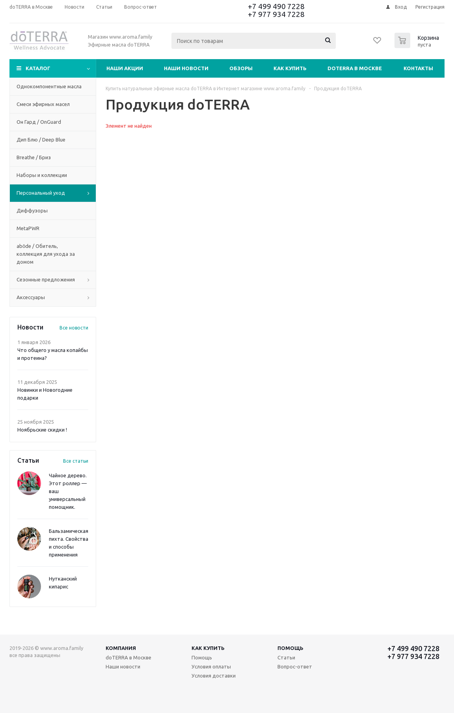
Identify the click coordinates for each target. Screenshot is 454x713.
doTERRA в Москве (354, 68)
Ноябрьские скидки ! (42, 429)
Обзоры (241, 68)
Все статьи (75, 461)
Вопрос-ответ (294, 666)
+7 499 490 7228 (276, 6)
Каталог (38, 68)
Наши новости (186, 68)
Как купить (290, 68)
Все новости (74, 327)
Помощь (290, 648)
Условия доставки (214, 675)
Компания (121, 648)
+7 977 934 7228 (276, 14)
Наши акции (124, 68)
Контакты (418, 68)
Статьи (286, 657)
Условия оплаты (211, 666)
